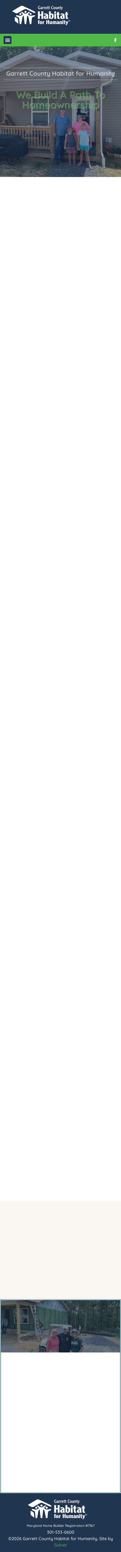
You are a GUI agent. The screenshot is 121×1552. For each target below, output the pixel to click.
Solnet (60, 1545)
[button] (7, 40)
